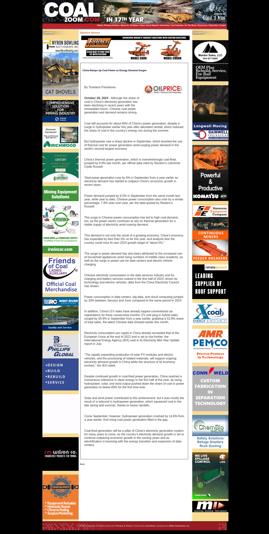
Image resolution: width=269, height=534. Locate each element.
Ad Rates (134, 25)
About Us (124, 25)
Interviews (164, 25)
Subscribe (213, 25)
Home (100, 25)
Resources (202, 25)
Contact (222, 25)
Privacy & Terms (124, 526)
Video (142, 25)
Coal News (150, 526)
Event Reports (152, 25)
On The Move (190, 25)
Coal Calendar (177, 25)
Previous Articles (111, 25)
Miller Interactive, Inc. (179, 526)
